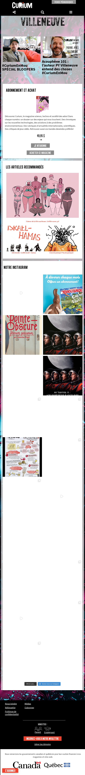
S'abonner (10, 771)
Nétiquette (10, 707)
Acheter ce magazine (40, 153)
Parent (38, 732)
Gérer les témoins (42, 744)
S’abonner (29, 707)
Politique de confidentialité (12, 713)
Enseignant (49, 732)
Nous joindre (11, 703)
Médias (28, 703)
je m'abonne (40, 145)
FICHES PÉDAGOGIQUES (64, 2)
